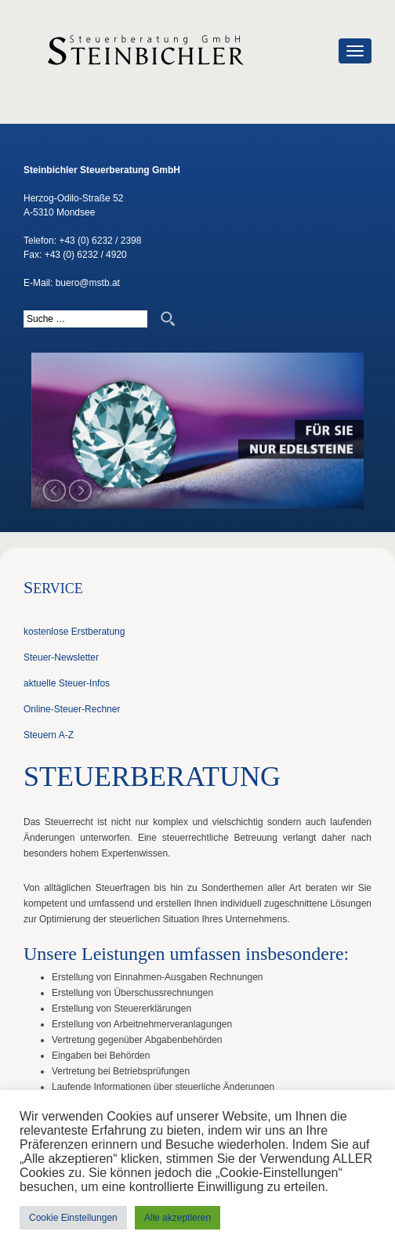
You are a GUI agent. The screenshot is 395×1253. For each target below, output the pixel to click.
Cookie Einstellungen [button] (73, 1217)
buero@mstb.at (88, 282)
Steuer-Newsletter (61, 657)
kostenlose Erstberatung (74, 631)
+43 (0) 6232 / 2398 (100, 240)
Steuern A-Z (49, 735)
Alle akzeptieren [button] (177, 1217)
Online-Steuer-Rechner (72, 709)
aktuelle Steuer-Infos (67, 683)
